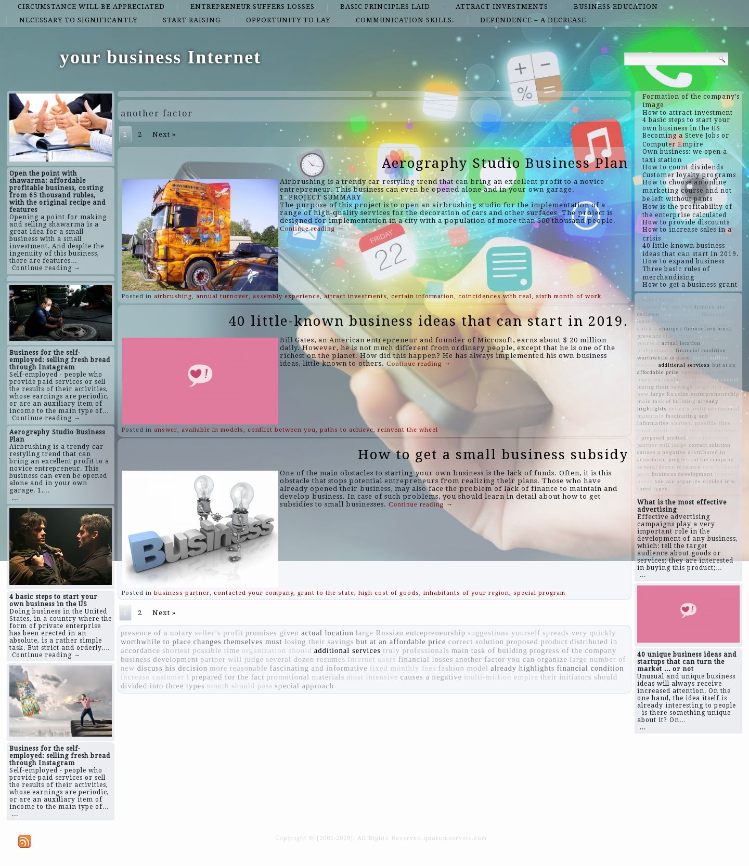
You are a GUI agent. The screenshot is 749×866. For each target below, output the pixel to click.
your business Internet (160, 57)
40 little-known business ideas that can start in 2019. (428, 321)
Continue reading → (46, 268)
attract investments (502, 6)
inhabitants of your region (466, 593)
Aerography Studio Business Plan (505, 163)
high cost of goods (388, 593)
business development (159, 659)
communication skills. (405, 20)
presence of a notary (156, 633)
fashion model (463, 668)
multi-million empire (501, 677)
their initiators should (578, 677)
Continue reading (312, 228)
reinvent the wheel (408, 430)
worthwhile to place (156, 641)
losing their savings (319, 641)
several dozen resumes (305, 659)
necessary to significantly (78, 20)
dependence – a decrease (533, 20)
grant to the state (326, 593)
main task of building (489, 650)
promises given (272, 633)
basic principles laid (385, 6)
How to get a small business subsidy (493, 454)
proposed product (536, 641)
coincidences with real (495, 296)
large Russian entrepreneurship (411, 633)
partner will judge (232, 659)
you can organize (537, 659)
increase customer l (155, 677)
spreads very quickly (579, 633)
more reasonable (238, 668)
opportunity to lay (288, 20)
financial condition (590, 668)
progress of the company (573, 650)
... (15, 497)
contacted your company (253, 593)
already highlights (522, 668)
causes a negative (431, 677)
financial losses (425, 659)
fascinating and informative (319, 668)
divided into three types (163, 686)
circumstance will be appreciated (91, 6)
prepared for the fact (227, 677)
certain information (422, 296)
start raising (192, 20)
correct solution (476, 641)
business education (616, 6)
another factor (480, 659)
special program (539, 593)
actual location (327, 633)
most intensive (372, 677)
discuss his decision (172, 668)
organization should (277, 650)
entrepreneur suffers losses (252, 6)
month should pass (240, 686)
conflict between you (282, 430)
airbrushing (173, 296)
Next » (164, 134)
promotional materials (305, 677)
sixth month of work (568, 296)
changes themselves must (237, 641)
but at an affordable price (401, 641)
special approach (304, 686)
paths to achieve (346, 430)
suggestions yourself (504, 633)
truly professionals (416, 650)
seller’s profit (219, 633)
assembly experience (286, 296)
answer (165, 430)
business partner (182, 593)
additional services (347, 650)
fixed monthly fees (403, 668)
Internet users (371, 659)
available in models (212, 430)
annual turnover (222, 296)
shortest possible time (201, 650)
